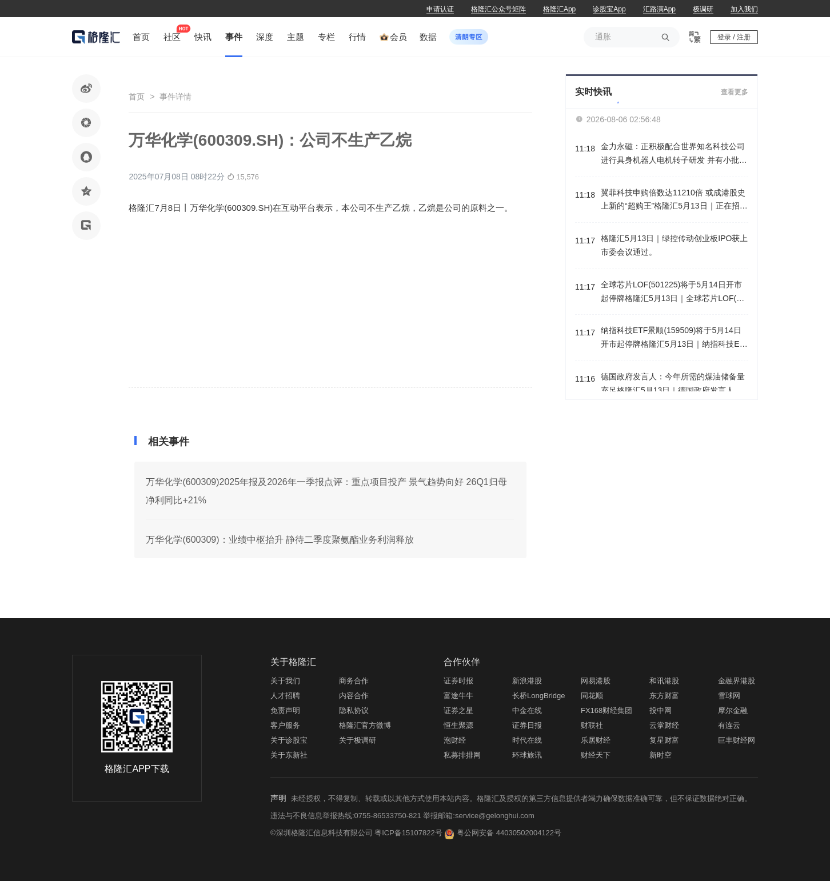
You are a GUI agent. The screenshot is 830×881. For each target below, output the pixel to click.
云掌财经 (664, 725)
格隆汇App (559, 9)
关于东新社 (289, 755)
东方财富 (664, 695)
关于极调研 (357, 740)
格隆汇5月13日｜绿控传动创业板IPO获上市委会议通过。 (674, 245)
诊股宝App (609, 9)
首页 (137, 96)
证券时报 (458, 680)
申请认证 (440, 9)
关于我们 (285, 680)
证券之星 (458, 710)
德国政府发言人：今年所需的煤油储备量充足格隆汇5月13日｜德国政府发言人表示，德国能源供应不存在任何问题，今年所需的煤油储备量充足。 (673, 385)
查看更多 (734, 92)
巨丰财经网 (736, 740)
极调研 (703, 9)
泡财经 (455, 740)
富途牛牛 (458, 695)
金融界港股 (736, 680)
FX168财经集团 (606, 710)
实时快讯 (593, 92)
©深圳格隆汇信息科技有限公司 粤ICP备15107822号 (357, 832)
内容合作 (354, 695)
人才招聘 (285, 695)
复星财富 (664, 740)
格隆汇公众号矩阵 (498, 9)
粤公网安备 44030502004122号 (509, 832)
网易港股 (595, 680)
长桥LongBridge (538, 695)
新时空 (660, 755)
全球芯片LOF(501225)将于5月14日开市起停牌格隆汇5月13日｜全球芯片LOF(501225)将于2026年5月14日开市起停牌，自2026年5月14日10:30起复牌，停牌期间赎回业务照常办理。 (674, 293)
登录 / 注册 (734, 37)
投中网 (660, 710)
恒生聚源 (458, 725)
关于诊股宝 (289, 740)
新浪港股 (527, 680)
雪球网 (729, 695)
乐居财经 (595, 740)
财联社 (592, 725)
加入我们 (744, 9)
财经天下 (595, 755)
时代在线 (527, 740)
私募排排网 (462, 755)
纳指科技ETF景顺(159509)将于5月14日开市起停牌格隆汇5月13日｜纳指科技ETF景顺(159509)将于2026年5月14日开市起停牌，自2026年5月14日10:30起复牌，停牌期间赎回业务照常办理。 (674, 338)
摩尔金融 (733, 710)
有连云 (729, 725)
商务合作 (354, 680)
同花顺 (592, 695)
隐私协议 (354, 710)
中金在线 (527, 710)
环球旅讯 (527, 755)
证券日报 (527, 725)
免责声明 (285, 710)
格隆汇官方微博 (365, 725)
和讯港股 (664, 680)
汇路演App (659, 9)
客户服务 (285, 725)
